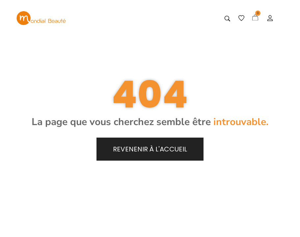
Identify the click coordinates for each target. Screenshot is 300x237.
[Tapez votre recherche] (227, 18)
